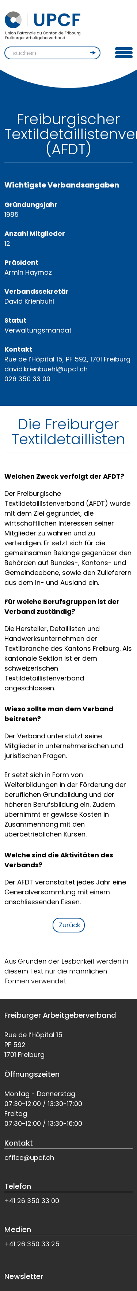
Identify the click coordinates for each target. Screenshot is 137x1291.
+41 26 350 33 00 (31, 1200)
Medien (17, 1229)
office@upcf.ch (29, 1157)
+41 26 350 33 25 (32, 1244)
